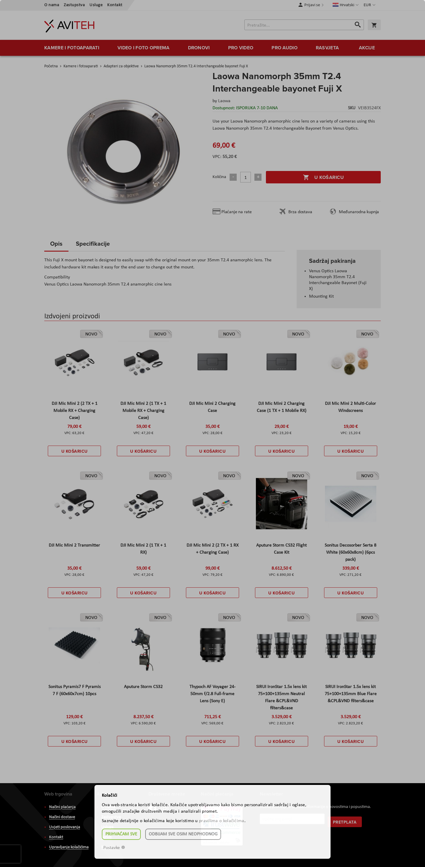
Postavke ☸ (114, 847)
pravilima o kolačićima (221, 821)
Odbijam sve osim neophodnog (183, 834)
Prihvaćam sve (121, 834)
